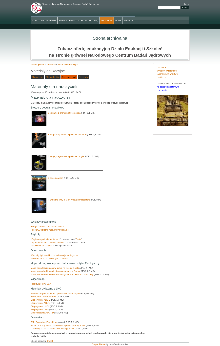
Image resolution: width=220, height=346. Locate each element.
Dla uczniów (37, 77)
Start (35, 20)
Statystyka (85, 20)
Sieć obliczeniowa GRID (42, 312)
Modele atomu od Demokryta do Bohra (49, 258)
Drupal (49, 341)
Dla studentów (52, 77)
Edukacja (106, 20)
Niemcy (41, 284)
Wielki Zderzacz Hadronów (43, 296)
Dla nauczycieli (69, 77)
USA (48, 284)
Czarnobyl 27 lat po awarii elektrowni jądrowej (52, 328)
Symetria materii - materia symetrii (47, 242)
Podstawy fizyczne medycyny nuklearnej (50, 230)
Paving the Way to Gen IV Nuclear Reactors (69, 200)
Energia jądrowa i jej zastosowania (47, 226)
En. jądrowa (48, 20)
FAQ (96, 20)
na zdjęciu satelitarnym (168, 87)
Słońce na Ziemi (55, 178)
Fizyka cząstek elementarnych (45, 239)
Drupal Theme (98, 344)
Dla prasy (83, 77)
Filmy (118, 20)
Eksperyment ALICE (41, 300)
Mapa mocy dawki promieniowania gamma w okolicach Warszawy (62, 274)
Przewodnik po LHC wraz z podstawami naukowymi (55, 293)
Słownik (129, 20)
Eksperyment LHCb (40, 306)
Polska (34, 284)
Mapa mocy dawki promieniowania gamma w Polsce (56, 271)
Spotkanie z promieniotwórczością (64, 113)
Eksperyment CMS (40, 309)
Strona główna (37, 64)
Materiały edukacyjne (68, 64)
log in (186, 4)
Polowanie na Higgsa (41, 245)
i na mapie (162, 90)
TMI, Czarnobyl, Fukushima (44, 322)
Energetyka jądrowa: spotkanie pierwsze (67, 134)
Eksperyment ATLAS (40, 303)
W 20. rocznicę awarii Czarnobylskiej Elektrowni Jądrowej (58, 325)
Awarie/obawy (67, 20)
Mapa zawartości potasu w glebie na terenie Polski (55, 268)
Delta (78, 239)
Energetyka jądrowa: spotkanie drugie (66, 156)
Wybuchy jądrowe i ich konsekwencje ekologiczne (54, 255)
